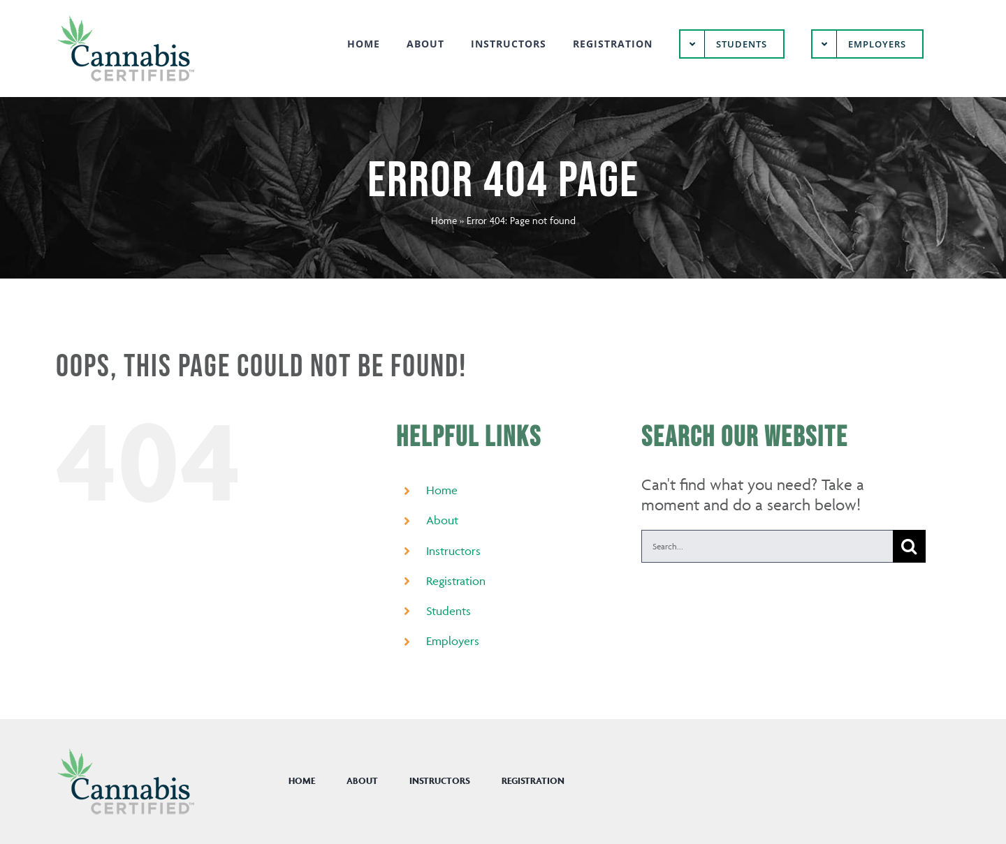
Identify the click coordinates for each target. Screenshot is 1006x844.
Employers (452, 641)
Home (444, 220)
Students (448, 611)
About (442, 520)
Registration (456, 581)
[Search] (909, 546)
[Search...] (767, 546)
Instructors (453, 551)
